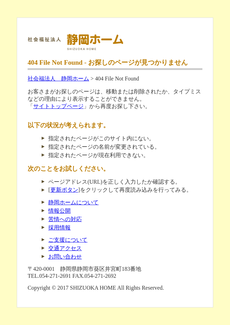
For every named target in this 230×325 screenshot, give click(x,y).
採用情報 (59, 228)
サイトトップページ (58, 106)
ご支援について (67, 240)
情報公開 (59, 211)
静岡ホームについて (73, 202)
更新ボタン (64, 190)
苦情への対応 (65, 219)
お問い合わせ (65, 257)
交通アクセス (65, 248)
